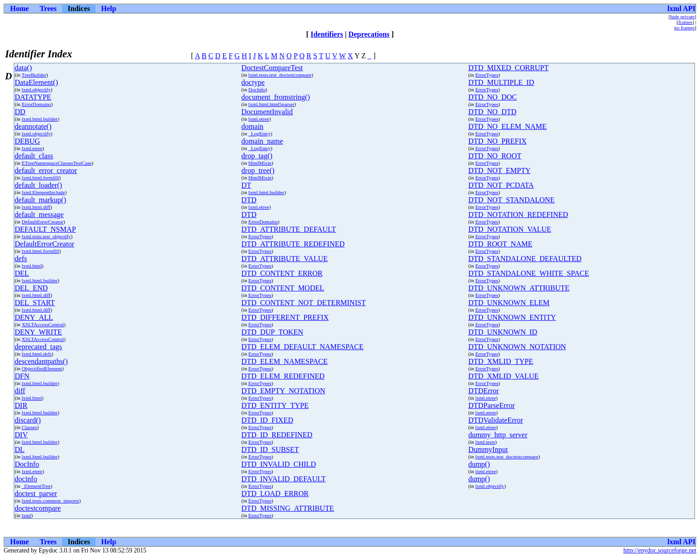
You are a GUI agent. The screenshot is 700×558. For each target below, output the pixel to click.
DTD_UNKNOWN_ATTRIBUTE (518, 288)
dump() (479, 464)
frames (685, 22)
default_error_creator (46, 170)
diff (20, 391)
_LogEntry (259, 133)
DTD (249, 200)
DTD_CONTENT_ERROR (282, 273)
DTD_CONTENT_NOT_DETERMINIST (303, 303)
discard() (28, 420)
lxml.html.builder (39, 119)
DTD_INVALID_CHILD (278, 464)
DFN (22, 376)
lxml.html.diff (36, 207)
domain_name (262, 141)
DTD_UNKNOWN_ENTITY (512, 317)
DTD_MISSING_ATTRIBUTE (287, 508)
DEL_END (31, 288)
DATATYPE (33, 97)
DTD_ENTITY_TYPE (275, 405)
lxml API (681, 8)
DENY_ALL (34, 317)
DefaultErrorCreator (42, 221)
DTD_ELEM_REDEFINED (283, 376)
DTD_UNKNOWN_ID (502, 332)
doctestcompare (38, 508)
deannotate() (33, 126)
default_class (34, 156)
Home (19, 8)
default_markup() (40, 200)
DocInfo (256, 89)
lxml (26, 515)
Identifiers (326, 34)
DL (19, 449)
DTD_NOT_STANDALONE (511, 200)
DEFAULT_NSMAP (45, 229)
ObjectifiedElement (42, 368)
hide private (682, 16)
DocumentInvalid (267, 112)
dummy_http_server (497, 435)
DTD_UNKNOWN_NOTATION (517, 347)
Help (108, 8)
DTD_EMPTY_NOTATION (283, 391)
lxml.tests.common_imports (50, 500)
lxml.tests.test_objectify (46, 236)
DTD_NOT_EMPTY (499, 170)
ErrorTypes (486, 75)
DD (20, 112)
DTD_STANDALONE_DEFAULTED (525, 258)
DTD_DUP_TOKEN (272, 332)
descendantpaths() (41, 361)
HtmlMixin (259, 163)
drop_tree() (257, 170)
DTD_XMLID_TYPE (500, 361)
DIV (21, 435)
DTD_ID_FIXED (267, 420)
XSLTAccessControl (43, 324)
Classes (29, 427)
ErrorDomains (36, 104)
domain (252, 126)
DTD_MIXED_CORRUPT (508, 68)
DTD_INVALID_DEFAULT (283, 479)
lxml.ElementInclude (43, 192)
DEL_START (35, 303)
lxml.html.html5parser (271, 104)
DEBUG (27, 141)
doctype (253, 82)
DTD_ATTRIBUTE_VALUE (284, 258)
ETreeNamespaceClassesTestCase (56, 163)
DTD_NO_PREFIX (497, 141)
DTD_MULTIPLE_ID (501, 82)
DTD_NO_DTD (492, 112)
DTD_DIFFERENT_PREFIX (285, 317)
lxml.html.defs (36, 354)
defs (21, 258)
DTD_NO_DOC (492, 97)
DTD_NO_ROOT (494, 156)
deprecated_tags (38, 347)
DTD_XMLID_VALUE (503, 376)
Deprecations (368, 34)
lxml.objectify (36, 89)
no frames (684, 27)
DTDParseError (491, 405)
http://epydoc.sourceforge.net (659, 550)
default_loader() (38, 185)
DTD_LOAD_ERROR (275, 493)
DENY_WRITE (38, 332)
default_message (39, 214)
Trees (48, 8)
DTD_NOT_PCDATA (501, 185)
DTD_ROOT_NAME (500, 244)
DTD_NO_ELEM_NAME (507, 126)
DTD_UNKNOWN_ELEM (508, 303)
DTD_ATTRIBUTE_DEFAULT (288, 229)
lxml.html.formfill (40, 177)
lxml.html (32, 265)
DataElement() (36, 82)
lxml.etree (258, 119)
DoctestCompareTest (272, 68)
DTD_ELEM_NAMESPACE (284, 361)
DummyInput (488, 449)
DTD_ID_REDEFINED (277, 435)
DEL (22, 273)
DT (246, 185)
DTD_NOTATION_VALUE (509, 229)
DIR (21, 405)
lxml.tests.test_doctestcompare (279, 75)
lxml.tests (485, 442)
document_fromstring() (275, 97)
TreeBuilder (34, 75)
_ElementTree (36, 486)
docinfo (26, 479)
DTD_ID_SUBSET (270, 449)
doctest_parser (36, 493)
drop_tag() (257, 156)
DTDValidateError (495, 420)
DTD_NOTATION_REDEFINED (518, 214)
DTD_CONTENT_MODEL (282, 288)
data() (23, 68)
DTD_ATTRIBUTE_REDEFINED (293, 244)
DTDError (483, 391)
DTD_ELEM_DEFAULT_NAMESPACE (302, 347)
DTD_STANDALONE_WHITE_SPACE (528, 273)
